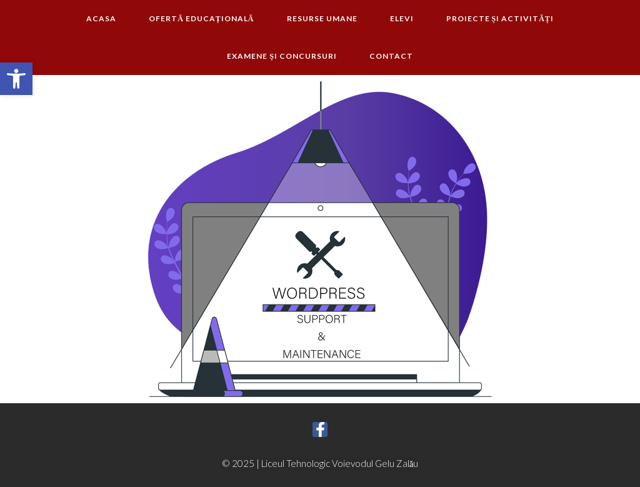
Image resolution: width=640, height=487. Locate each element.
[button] (16, 79)
